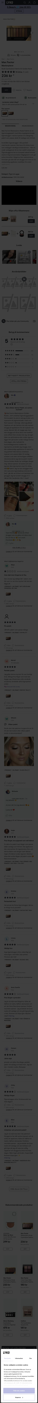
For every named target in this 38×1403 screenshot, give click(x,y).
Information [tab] (19, 1358)
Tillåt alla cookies (19, 1390)
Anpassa (19, 1397)
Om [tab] (30, 1358)
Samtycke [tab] (7, 1358)
